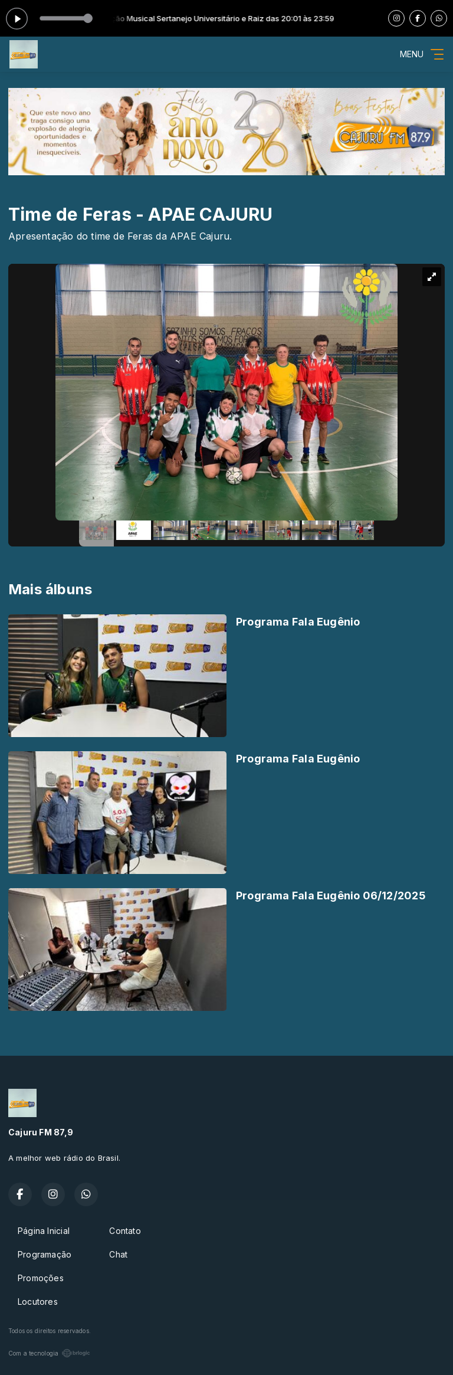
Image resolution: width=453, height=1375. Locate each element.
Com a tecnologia (49, 1353)
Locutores (38, 1302)
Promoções (41, 1278)
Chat (118, 1254)
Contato (124, 1231)
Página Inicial (44, 1231)
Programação (44, 1254)
